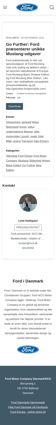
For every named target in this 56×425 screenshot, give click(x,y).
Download (14, 106)
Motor (35, 122)
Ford (21, 155)
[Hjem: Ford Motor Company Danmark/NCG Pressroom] (27, 7)
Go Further (28, 165)
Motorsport (12, 126)
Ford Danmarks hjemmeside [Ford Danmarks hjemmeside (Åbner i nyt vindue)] (28, 402)
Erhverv (44, 141)
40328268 (28, 248)
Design (28, 155)
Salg (36, 141)
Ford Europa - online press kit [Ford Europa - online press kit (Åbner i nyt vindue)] (28, 411)
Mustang (23, 160)
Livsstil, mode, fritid (32, 136)
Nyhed (46, 160)
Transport (27, 141)
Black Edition (14, 165)
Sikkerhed (35, 160)
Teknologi (11, 155)
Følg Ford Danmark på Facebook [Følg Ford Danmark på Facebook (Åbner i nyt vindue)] (28, 407)
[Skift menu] (5, 7)
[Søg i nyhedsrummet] (51, 7)
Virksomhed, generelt (18, 122)
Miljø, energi (13, 141)
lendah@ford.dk (28, 243)
